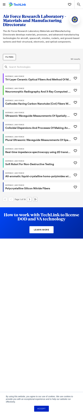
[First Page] (5, 199)
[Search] (6, 66)
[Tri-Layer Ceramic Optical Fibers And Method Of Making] (37, 78)
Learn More (41, 229)
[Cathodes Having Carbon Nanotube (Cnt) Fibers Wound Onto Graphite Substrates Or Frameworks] (37, 102)
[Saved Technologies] (69, 4)
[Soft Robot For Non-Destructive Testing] (37, 163)
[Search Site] (78, 4)
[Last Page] (35, 199)
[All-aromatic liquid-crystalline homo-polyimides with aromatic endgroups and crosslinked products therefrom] (37, 175)
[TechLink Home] (17, 4)
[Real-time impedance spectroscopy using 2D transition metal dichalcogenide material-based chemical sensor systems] (37, 151)
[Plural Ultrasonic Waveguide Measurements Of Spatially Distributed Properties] (37, 138)
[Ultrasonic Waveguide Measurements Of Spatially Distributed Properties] (37, 114)
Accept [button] (41, 409)
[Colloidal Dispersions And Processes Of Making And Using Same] (37, 126)
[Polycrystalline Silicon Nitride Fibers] (37, 187)
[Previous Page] (11, 199)
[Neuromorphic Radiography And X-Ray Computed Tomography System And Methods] (37, 90)
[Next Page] (29, 199)
